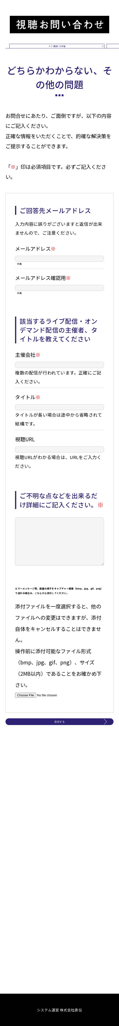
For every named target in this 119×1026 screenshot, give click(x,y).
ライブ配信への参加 (57, 58)
